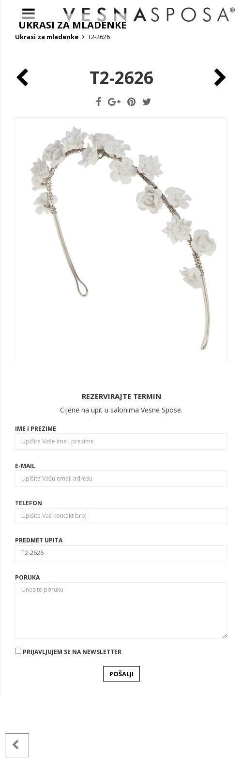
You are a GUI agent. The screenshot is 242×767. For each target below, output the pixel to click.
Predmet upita (38, 611)
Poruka (27, 648)
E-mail (25, 537)
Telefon (28, 574)
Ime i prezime (35, 500)
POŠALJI (121, 744)
